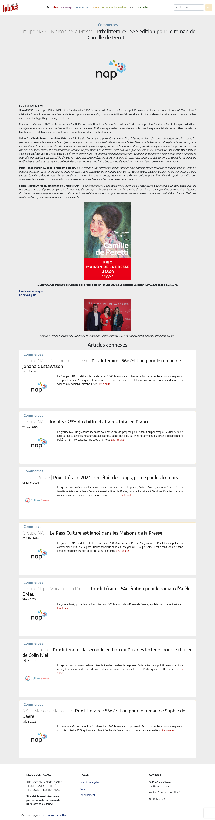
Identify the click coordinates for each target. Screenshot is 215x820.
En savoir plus (27, 295)
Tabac (54, 7)
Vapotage (66, 7)
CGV (82, 788)
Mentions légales (89, 782)
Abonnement (87, 795)
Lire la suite (104, 384)
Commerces (81, 7)
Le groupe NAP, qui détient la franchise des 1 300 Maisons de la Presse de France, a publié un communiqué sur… (120, 604)
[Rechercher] (189, 7)
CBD (132, 7)
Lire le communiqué (31, 291)
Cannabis (143, 7)
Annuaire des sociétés (115, 7)
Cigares (95, 7)
